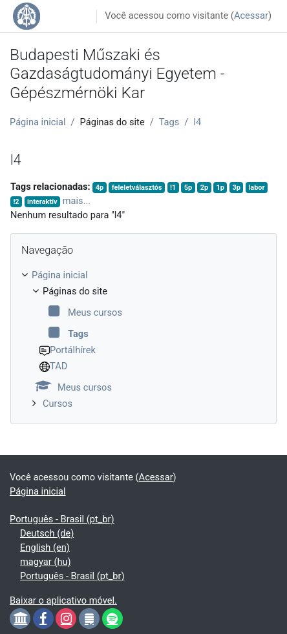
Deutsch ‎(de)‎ (47, 533)
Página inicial (38, 122)
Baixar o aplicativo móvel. (63, 600)
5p (188, 187)
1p (220, 187)
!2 (16, 202)
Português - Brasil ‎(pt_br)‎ (62, 519)
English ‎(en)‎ (45, 547)
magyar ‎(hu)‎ (45, 562)
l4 (197, 122)
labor (256, 187)
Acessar (251, 15)
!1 (173, 187)
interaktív (42, 202)
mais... (77, 201)
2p (204, 187)
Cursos (57, 403)
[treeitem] (143, 340)
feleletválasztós (137, 187)
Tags (169, 122)
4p (99, 187)
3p (236, 187)
